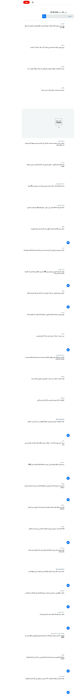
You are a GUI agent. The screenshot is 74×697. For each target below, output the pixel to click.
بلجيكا (41, 505)
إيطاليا (41, 398)
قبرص (41, 162)
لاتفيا (41, 291)
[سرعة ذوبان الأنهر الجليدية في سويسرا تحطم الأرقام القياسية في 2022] (22, 472)
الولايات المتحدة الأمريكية (36, 633)
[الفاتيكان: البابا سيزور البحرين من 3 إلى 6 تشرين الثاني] (22, 408)
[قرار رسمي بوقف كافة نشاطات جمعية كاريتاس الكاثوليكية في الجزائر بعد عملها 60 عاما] (22, 33)
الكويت (41, 376)
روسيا (41, 312)
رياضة (41, 45)
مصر (41, 441)
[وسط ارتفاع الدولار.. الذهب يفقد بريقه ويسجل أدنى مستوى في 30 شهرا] (22, 193)
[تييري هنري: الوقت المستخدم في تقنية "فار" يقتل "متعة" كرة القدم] (22, 55)
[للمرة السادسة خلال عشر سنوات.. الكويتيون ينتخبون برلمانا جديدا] (22, 386)
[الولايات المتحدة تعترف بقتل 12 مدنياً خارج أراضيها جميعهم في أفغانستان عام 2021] (22, 643)
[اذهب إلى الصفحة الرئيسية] (67, 2)
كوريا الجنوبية (39, 205)
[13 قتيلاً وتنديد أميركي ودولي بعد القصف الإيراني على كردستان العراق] (22, 536)
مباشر (4, 2)
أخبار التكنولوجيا (38, 184)
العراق (41, 483)
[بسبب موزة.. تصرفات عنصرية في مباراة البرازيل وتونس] (22, 343)
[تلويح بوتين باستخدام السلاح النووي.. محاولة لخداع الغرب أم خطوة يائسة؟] (22, 322)
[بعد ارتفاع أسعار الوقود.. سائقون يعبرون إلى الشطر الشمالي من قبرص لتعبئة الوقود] (22, 172)
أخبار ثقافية (40, 141)
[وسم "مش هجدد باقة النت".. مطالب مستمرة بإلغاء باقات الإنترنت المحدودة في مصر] (22, 450)
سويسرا (41, 462)
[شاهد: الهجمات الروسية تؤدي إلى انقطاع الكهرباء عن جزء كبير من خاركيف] (22, 429)
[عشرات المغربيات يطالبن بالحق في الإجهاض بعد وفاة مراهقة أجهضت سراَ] (22, 76)
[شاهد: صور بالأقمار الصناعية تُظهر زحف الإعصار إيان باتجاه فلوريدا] (22, 236)
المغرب (41, 66)
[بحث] (37, 16)
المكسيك (40, 591)
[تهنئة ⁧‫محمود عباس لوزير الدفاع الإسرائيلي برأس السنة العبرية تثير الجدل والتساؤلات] (22, 557)
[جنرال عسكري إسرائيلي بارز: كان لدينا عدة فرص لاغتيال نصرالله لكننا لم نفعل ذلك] (22, 258)
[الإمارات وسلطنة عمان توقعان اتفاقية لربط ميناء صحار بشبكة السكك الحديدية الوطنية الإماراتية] (22, 365)
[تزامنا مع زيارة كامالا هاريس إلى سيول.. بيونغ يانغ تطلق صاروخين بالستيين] (22, 215)
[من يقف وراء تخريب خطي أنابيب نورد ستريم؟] (22, 97)
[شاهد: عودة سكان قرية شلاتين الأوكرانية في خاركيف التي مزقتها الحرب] (22, 579)
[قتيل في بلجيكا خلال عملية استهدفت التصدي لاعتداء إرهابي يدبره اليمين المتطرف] (22, 515)
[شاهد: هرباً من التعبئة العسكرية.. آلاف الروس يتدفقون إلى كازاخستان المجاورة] (22, 686)
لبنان (41, 248)
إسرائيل (41, 548)
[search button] (22, 16)
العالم (41, 88)
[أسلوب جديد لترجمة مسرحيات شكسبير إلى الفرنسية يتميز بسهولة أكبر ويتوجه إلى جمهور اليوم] (22, 151)
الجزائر (41, 23)
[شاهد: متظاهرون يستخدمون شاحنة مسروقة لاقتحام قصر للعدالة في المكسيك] (22, 600)
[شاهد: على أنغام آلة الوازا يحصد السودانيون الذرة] (22, 622)
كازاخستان (40, 676)
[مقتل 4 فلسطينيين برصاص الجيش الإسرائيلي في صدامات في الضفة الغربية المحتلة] (22, 665)
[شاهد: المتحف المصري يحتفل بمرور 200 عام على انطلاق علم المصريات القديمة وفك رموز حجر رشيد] (22, 279)
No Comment (38, 419)
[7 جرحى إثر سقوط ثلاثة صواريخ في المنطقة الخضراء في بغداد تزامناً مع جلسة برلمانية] (22, 493)
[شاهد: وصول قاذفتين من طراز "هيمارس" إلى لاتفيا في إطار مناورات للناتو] (22, 300)
